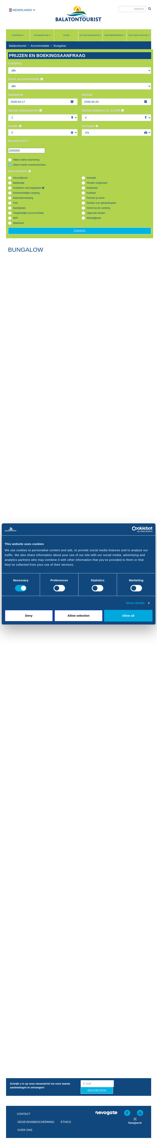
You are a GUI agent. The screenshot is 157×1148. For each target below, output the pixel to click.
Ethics (66, 1122)
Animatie (91, 177)
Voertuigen (90, 126)
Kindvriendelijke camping (26, 193)
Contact (24, 1113)
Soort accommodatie (25, 79)
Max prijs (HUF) (18, 141)
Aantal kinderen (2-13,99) (103, 110)
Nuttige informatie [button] (90, 35)
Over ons (25, 1130)
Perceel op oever (96, 198)
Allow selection (78, 615)
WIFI (15, 218)
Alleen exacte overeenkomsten (29, 164)
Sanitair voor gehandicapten (101, 203)
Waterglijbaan (94, 218)
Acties (66, 35)
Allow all (128, 615)
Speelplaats (19, 208)
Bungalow (60, 45)
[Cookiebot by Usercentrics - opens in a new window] (134, 529)
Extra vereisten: (19, 171)
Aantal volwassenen (25, 110)
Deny (28, 615)
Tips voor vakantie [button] (139, 35)
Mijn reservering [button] (115, 35)
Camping (15, 63)
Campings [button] (18, 35)
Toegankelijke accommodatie (28, 213)
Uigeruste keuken (96, 213)
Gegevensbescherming (36, 1122)
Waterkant (18, 223)
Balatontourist (17, 45)
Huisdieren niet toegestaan (28, 187)
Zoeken (79, 230)
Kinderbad (92, 187)
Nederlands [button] (22, 10)
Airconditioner (20, 177)
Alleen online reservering (26, 159)
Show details (135, 603)
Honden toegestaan (97, 182)
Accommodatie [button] (42, 35)
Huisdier (15, 126)
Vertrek (87, 95)
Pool (15, 203)
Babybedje (18, 182)
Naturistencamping (23, 198)
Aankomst (15, 95)
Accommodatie (40, 45)
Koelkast (91, 193)
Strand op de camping (98, 208)
